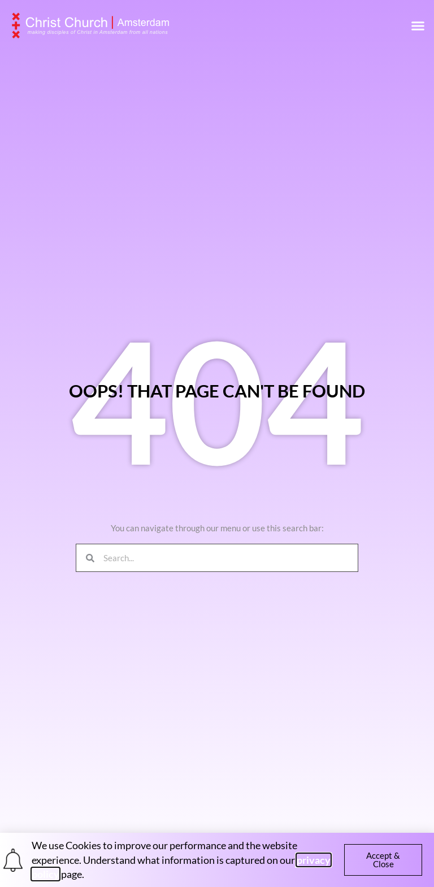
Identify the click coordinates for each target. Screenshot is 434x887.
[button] (418, 25)
